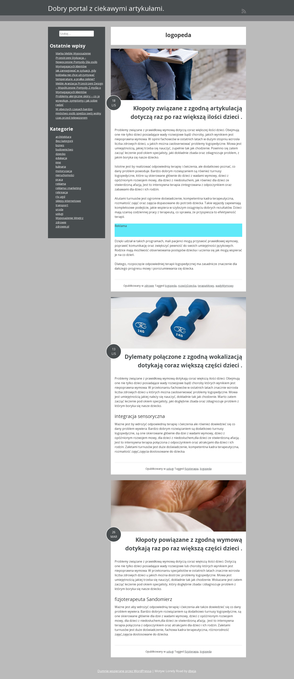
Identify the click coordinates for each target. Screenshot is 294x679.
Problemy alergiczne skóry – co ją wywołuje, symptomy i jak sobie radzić (78, 100)
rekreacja (62, 192)
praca (59, 179)
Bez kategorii (64, 141)
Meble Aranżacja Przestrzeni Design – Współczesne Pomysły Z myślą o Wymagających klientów (79, 87)
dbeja (192, 671)
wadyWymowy (224, 285)
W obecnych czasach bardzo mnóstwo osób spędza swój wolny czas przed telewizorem (78, 113)
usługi (170, 468)
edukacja (61, 158)
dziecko (61, 154)
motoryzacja (64, 171)
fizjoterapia (191, 468)
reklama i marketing (68, 188)
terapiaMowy (206, 285)
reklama (61, 183)
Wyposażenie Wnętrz (69, 218)
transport (62, 205)
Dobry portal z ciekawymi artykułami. (106, 8)
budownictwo (64, 149)
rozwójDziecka (187, 285)
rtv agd (60, 196)
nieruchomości (65, 175)
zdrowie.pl (62, 226)
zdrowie (149, 285)
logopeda (171, 285)
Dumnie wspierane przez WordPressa (124, 671)
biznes (60, 145)
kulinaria (61, 166)
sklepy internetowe (68, 201)
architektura (63, 137)
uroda (59, 209)
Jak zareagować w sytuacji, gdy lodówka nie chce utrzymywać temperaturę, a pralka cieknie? (76, 74)
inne (58, 162)
